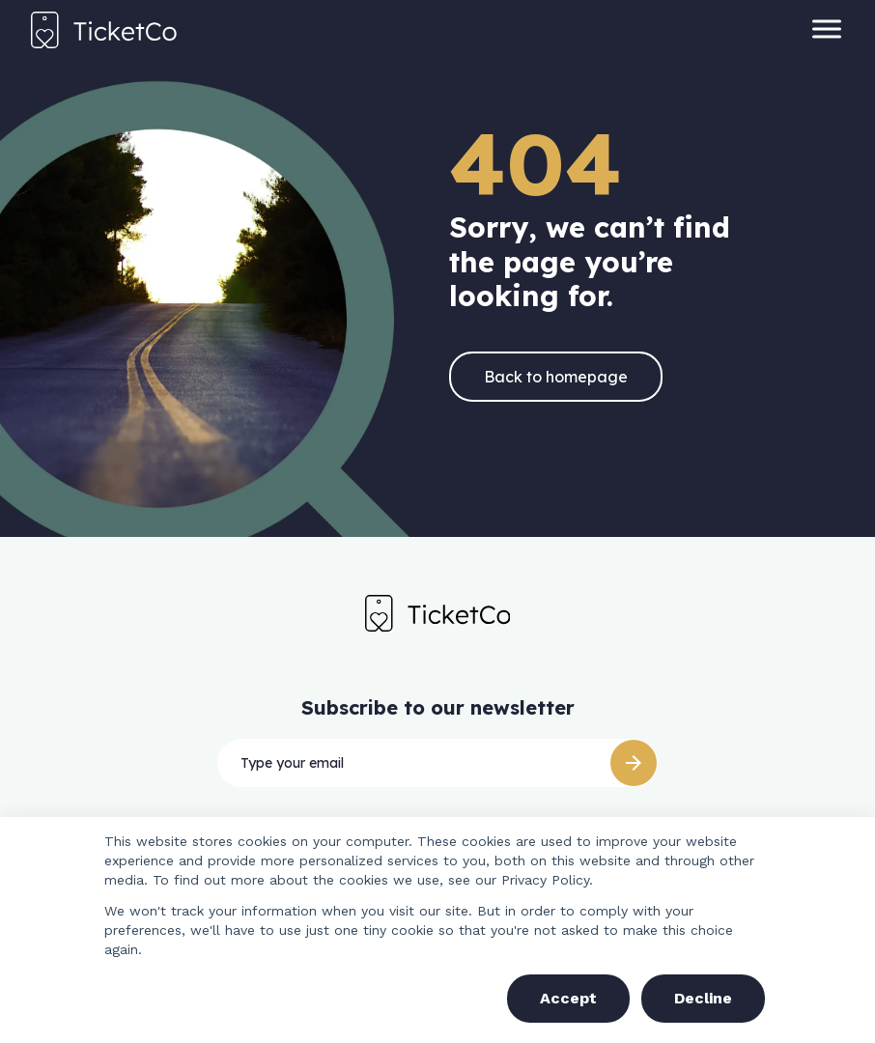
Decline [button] (703, 998)
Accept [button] (568, 998)
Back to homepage (556, 376)
